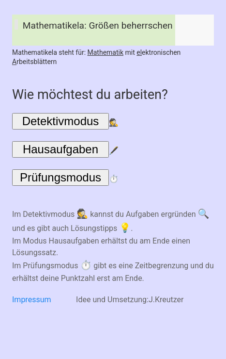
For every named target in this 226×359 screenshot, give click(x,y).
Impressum (31, 299)
